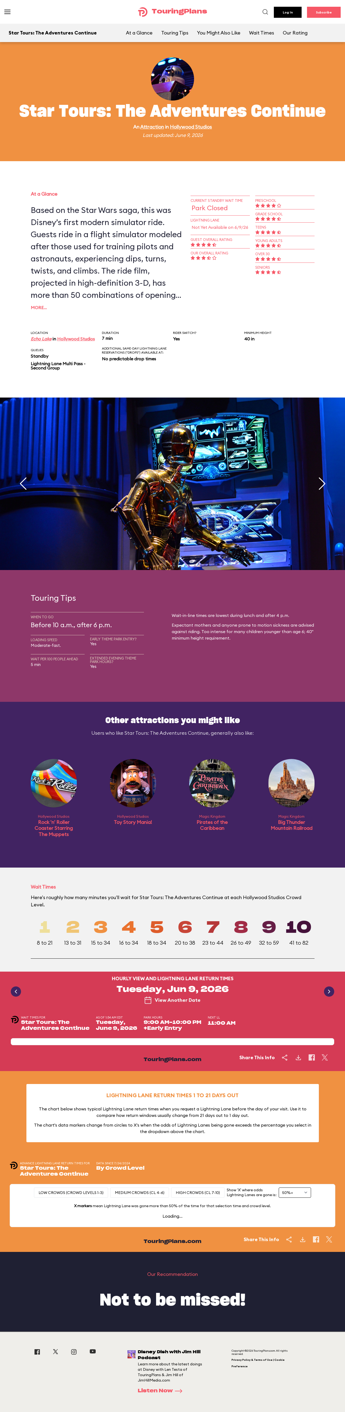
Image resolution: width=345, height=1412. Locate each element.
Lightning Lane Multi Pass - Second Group (58, 366)
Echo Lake (41, 338)
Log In (288, 12)
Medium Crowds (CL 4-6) (139, 1192)
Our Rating (295, 33)
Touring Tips (174, 33)
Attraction (152, 127)
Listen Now (162, 1391)
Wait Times (261, 33)
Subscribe (324, 12)
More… (39, 307)
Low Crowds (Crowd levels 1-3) (71, 1192)
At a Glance (139, 33)
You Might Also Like (218, 33)
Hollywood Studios (191, 127)
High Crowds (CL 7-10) (198, 1192)
